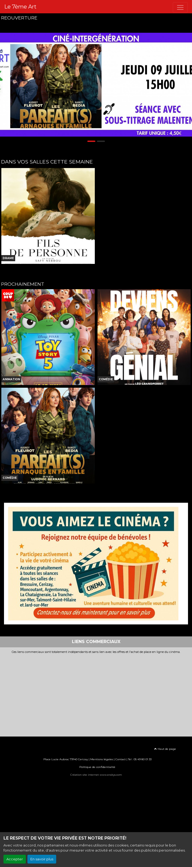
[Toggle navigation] (180, 7)
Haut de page (165, 749)
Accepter (14, 859)
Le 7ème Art (20, 6)
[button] (5, 84)
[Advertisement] (96, 693)
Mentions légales (101, 759)
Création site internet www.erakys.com (96, 774)
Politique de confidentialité (97, 767)
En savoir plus (41, 859)
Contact (120, 759)
